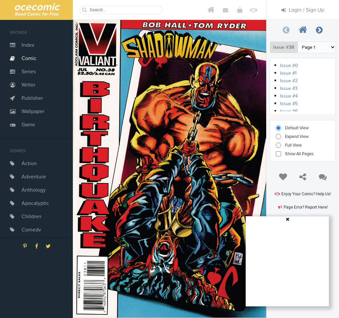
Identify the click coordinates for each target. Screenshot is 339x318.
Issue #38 (283, 47)
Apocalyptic (35, 203)
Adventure (34, 176)
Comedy (31, 229)
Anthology (34, 190)
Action (29, 163)
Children (31, 216)
